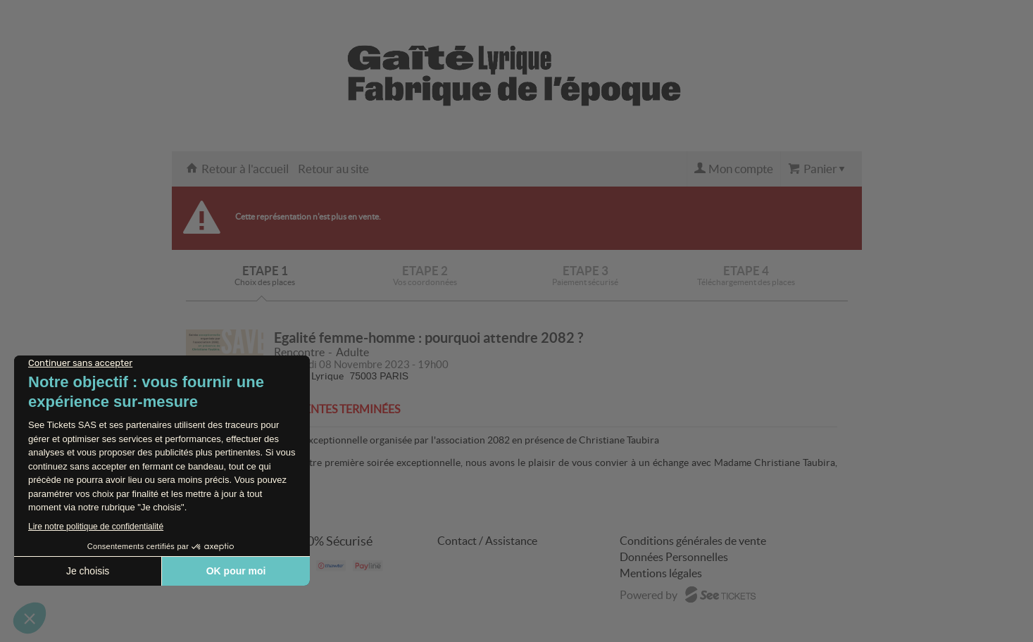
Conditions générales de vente (693, 540)
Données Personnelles (674, 556)
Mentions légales (661, 573)
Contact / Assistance (487, 540)
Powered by (648, 594)
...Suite (288, 475)
